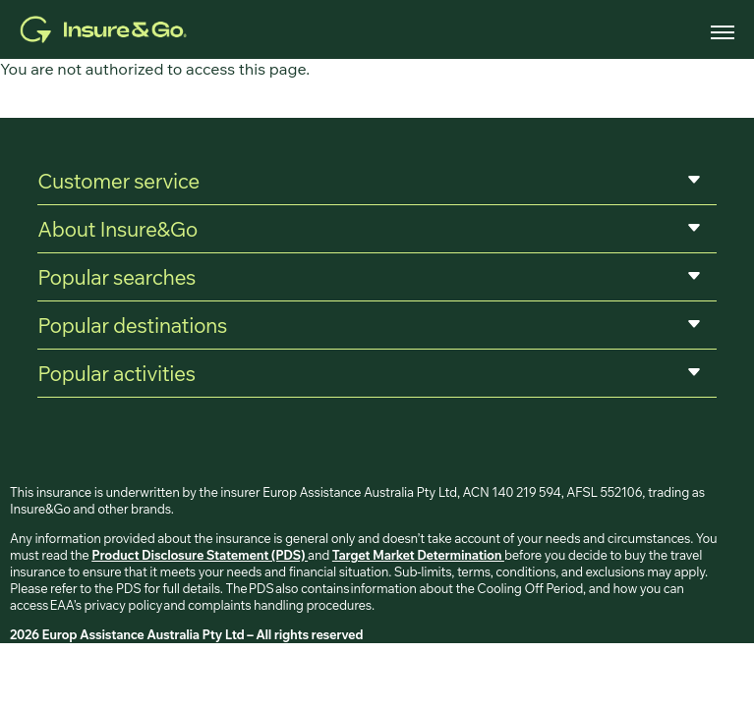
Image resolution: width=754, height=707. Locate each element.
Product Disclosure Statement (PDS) (199, 555)
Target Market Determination (418, 555)
